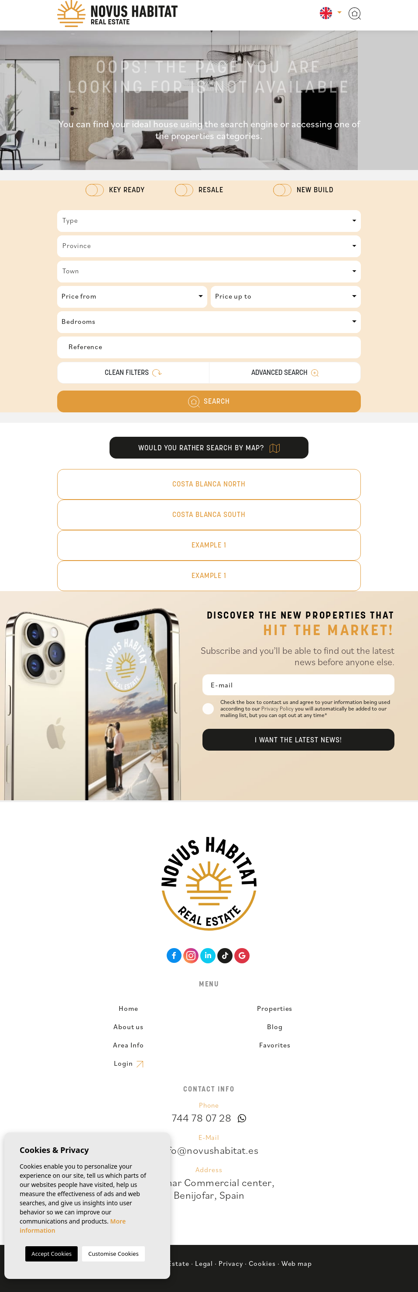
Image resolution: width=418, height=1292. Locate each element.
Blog (275, 1026)
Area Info (128, 1044)
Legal (204, 1263)
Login (128, 1063)
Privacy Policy (278, 708)
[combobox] (209, 221)
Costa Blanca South (209, 515)
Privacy (231, 1263)
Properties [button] (275, 1008)
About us (128, 1026)
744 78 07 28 (201, 1118)
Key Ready (127, 190)
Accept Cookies (51, 1254)
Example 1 (209, 545)
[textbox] (209, 220)
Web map (296, 1263)
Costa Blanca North (209, 484)
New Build (315, 190)
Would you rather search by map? (209, 448)
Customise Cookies (113, 1254)
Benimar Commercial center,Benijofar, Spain (209, 1188)
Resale (211, 190)
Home (128, 1008)
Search (209, 402)
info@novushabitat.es (209, 1150)
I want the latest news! (298, 740)
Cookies (262, 1263)
